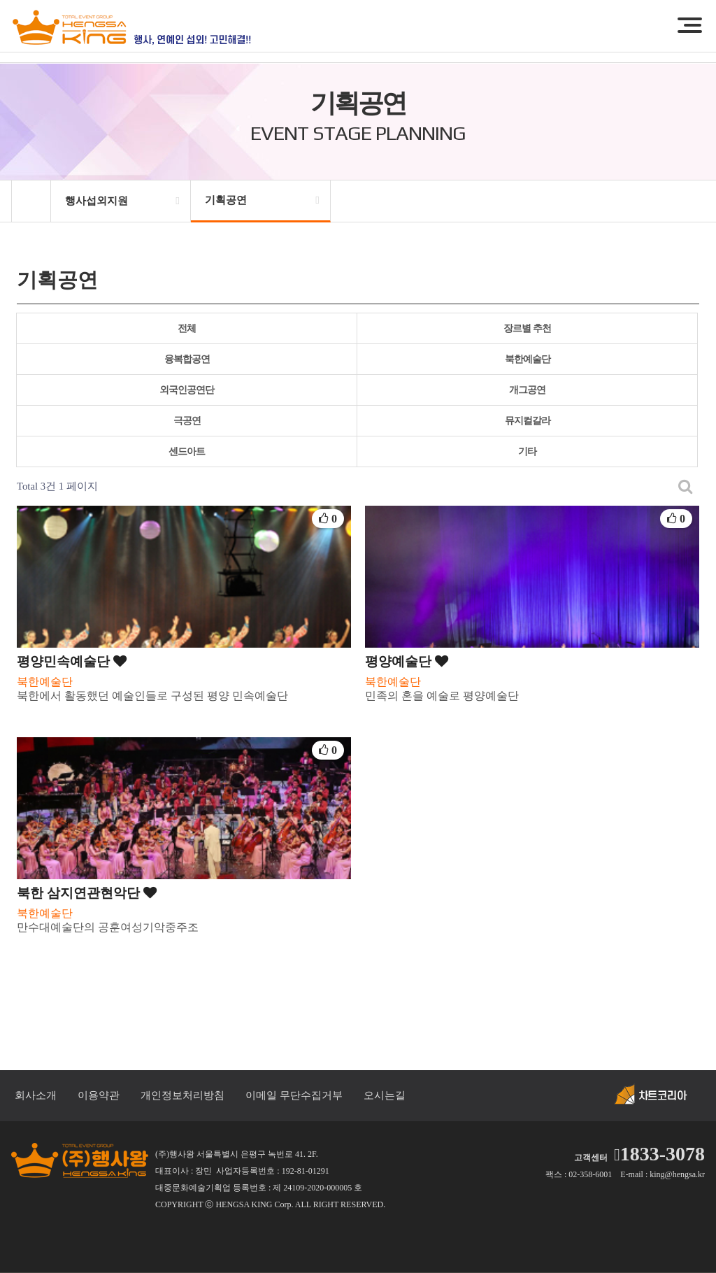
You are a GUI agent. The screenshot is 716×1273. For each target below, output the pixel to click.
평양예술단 (406, 661)
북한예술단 (527, 359)
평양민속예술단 (72, 661)
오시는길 (385, 1095)
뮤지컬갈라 (527, 420)
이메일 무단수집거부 (294, 1095)
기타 (527, 451)
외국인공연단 (186, 390)
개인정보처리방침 (182, 1095)
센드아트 (187, 451)
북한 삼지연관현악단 (87, 893)
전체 (187, 328)
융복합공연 (187, 359)
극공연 (187, 420)
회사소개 (36, 1095)
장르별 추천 (527, 328)
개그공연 (527, 390)
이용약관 (99, 1095)
